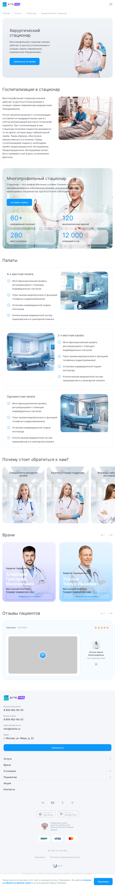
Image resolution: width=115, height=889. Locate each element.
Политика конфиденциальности (65, 857)
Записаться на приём (24, 61)
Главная (6, 13)
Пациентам (10, 777)
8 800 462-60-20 (13, 710)
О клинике (10, 771)
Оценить (53, 830)
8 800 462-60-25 (13, 719)
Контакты (9, 789)
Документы (40, 857)
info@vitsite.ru (12, 729)
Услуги (18, 13)
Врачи (7, 764)
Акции (7, 783)
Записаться (57, 747)
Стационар (31, 13)
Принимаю (103, 881)
